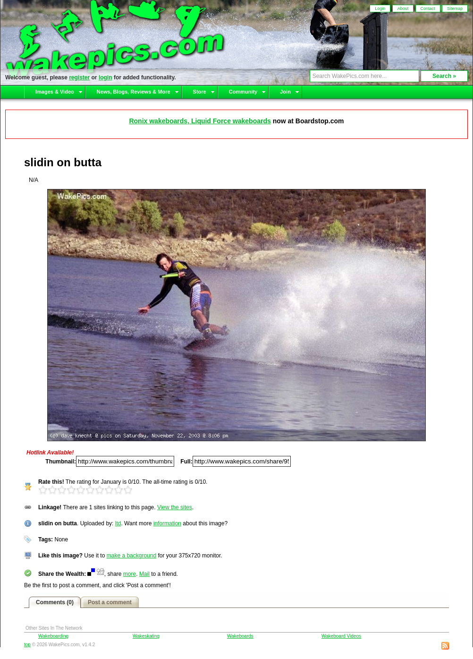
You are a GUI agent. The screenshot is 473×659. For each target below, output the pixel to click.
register (79, 77)
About (403, 8)
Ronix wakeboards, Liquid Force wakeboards (199, 121)
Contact (428, 8)
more (129, 574)
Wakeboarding (53, 636)
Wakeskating (146, 636)
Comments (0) (55, 602)
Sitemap (455, 8)
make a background (131, 555)
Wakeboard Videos (341, 636)
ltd (118, 523)
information (167, 523)
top (27, 644)
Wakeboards (240, 636)
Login (380, 8)
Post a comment (110, 602)
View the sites (174, 507)
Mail (144, 574)
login (105, 77)
